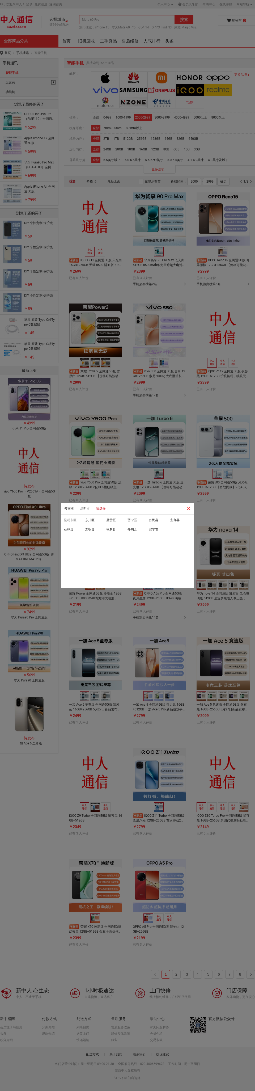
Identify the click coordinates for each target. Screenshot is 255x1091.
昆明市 (85, 509)
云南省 (69, 509)
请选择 (101, 508)
